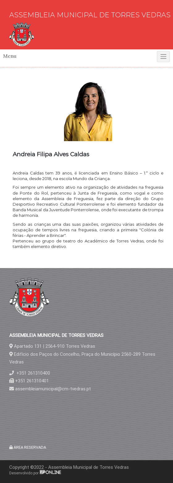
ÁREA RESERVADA (29, 447)
